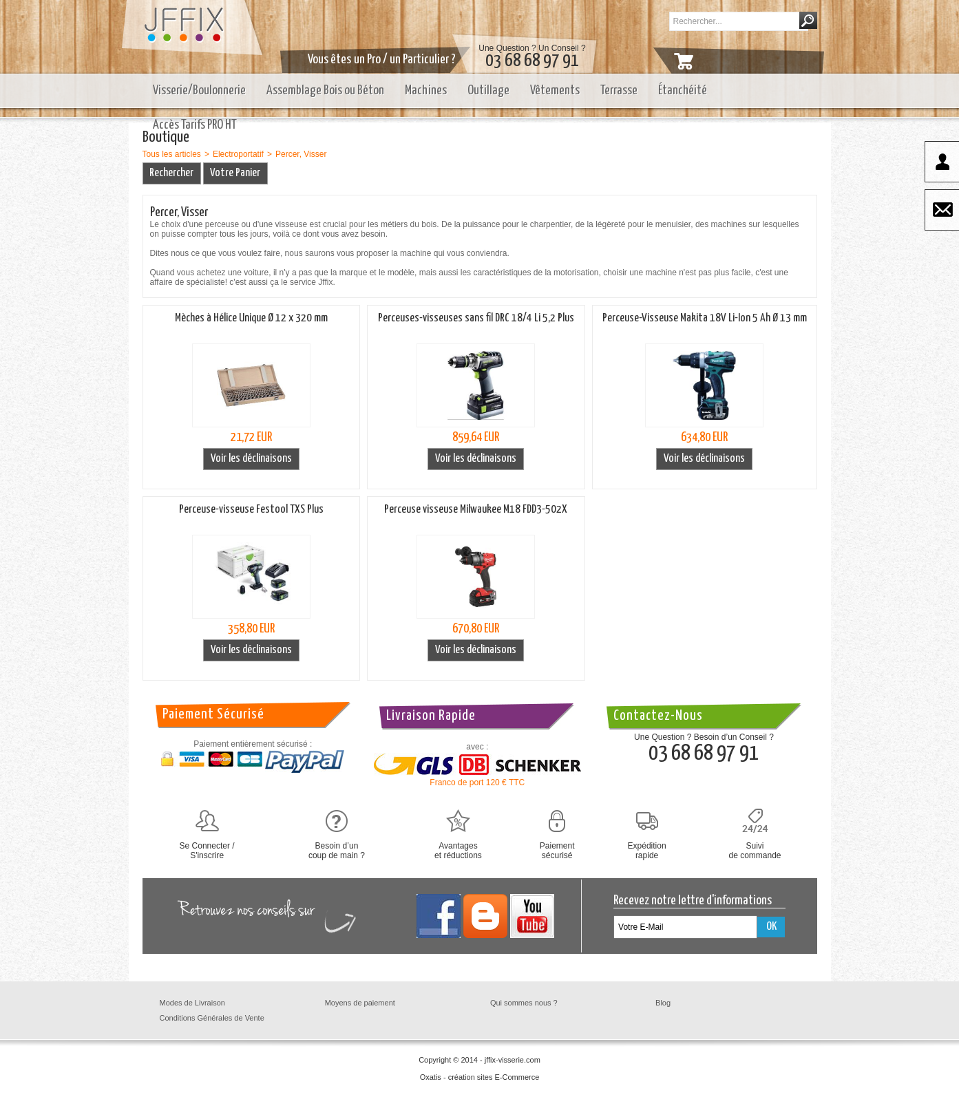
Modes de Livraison (192, 1003)
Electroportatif (238, 154)
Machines (426, 90)
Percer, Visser (300, 154)
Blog (663, 1003)
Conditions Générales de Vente (212, 1018)
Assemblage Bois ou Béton (325, 90)
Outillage (488, 90)
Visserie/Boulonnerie (199, 90)
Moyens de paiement (360, 1003)
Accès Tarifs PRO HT (195, 124)
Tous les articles (172, 154)
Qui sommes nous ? (524, 1003)
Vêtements (555, 90)
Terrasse (618, 90)
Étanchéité (682, 90)
